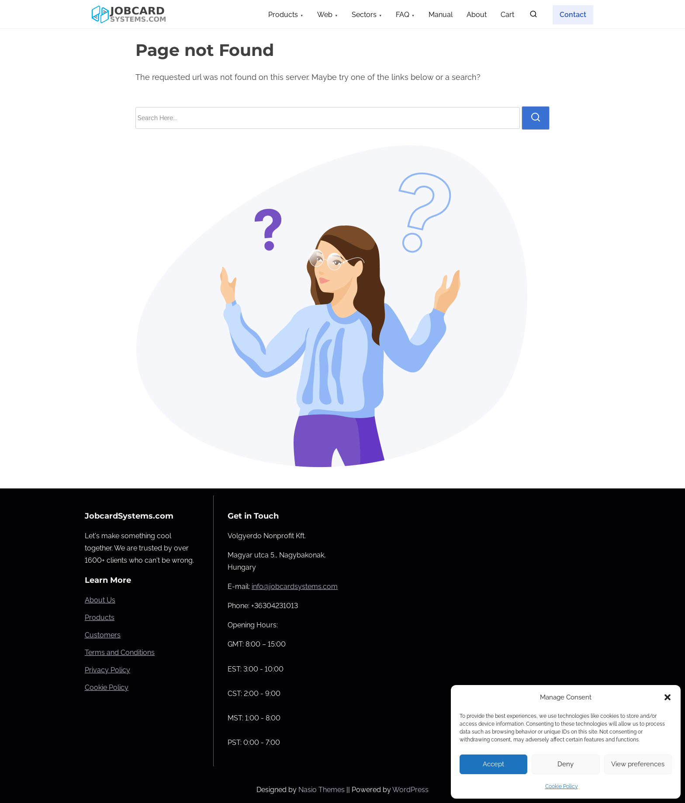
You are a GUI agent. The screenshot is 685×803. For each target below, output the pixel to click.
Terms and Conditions (120, 652)
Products (99, 617)
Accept (493, 764)
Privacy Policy (107, 670)
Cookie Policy (561, 786)
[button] (667, 697)
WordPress (410, 790)
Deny (565, 764)
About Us (100, 600)
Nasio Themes (322, 790)
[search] (533, 15)
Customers (103, 635)
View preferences (637, 764)
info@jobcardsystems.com (295, 586)
